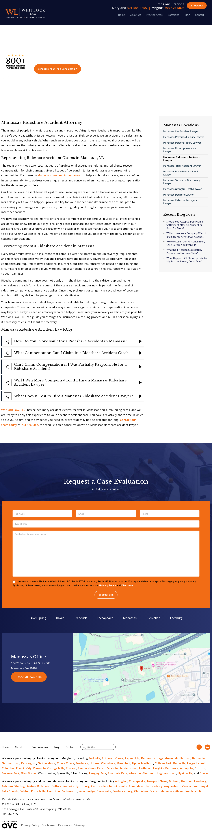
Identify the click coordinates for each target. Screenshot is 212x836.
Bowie (60, 618)
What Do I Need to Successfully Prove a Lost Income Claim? (184, 251)
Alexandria (182, 791)
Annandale (136, 786)
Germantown (10, 763)
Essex (101, 768)
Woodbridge (87, 791)
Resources (65, 825)
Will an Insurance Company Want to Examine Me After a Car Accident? (186, 235)
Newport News (157, 781)
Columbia (8, 768)
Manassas (130, 618)
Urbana (95, 763)
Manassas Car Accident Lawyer (181, 131)
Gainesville (104, 791)
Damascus (148, 758)
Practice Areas (154, 15)
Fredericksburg (123, 791)
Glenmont (149, 773)
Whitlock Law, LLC (13, 410)
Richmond (43, 786)
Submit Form (106, 594)
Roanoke (68, 786)
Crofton (200, 768)
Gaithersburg (46, 763)
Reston (31, 786)
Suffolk (56, 786)
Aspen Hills (132, 758)
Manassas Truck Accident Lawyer (182, 165)
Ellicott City (24, 768)
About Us (135, 15)
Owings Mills (55, 768)
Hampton (53, 791)
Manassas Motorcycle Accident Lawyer (180, 150)
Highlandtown (166, 773)
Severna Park (10, 773)
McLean (174, 781)
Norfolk (196, 791)
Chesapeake (105, 618)
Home (121, 15)
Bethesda (198, 758)
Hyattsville (185, 773)
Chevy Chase (65, 763)
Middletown (182, 758)
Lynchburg (83, 786)
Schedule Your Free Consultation (57, 68)
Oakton (25, 791)
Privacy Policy (107, 585)
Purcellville (38, 791)
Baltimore (172, 768)
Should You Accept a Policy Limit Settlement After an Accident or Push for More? (184, 225)
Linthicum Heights (151, 768)
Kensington (28, 763)
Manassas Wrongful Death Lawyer (182, 189)
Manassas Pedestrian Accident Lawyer (180, 173)
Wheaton (135, 773)
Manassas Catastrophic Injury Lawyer (180, 202)
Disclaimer (127, 585)
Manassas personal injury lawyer (59, 175)
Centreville (98, 786)
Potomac (108, 758)
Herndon (187, 781)
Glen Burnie (29, 773)
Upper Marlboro (142, 763)
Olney (119, 758)
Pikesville (39, 768)
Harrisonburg (153, 786)
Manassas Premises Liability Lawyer (183, 137)
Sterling (19, 786)
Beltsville (179, 763)
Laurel (200, 763)
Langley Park (97, 773)
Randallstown (128, 768)
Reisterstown (87, 768)
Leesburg (176, 618)
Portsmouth (69, 791)
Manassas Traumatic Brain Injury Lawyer (181, 182)
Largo (191, 763)
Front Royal (200, 786)
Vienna (186, 786)
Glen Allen (153, 618)
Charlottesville (117, 786)
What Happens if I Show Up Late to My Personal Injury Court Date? (186, 259)
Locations (173, 15)
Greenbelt (123, 763)
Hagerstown (164, 758)
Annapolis (186, 768)
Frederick (80, 618)
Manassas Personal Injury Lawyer (182, 142)
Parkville (112, 768)
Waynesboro (172, 786)
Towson (71, 768)
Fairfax (154, 791)
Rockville (94, 758)
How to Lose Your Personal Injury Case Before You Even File (185, 243)
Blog (187, 15)
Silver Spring (38, 618)
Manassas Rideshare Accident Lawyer (181, 159)
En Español (197, 5)
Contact (199, 15)
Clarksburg (108, 763)
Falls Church (10, 791)
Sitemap (79, 825)
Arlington (121, 781)
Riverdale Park (117, 773)
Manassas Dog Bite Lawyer (178, 194)
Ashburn (7, 786)
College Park (163, 763)
